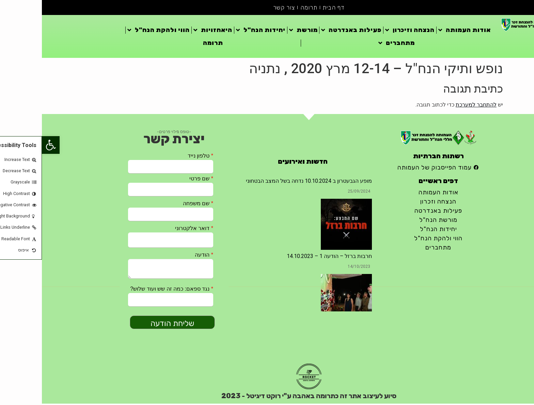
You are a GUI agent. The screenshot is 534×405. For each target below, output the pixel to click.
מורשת (261, 31)
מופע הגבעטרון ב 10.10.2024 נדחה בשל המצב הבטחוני (267, 182)
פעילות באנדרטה (309, 31)
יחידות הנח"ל (219, 31)
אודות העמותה (422, 31)
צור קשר (242, 8)
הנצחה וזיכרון (368, 31)
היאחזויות (171, 31)
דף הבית (292, 8)
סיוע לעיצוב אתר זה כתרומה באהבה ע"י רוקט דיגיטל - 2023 (267, 397)
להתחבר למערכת (434, 106)
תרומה (267, 8)
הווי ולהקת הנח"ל (116, 31)
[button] (9, 145)
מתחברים (354, 44)
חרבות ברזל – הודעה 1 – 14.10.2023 (287, 257)
